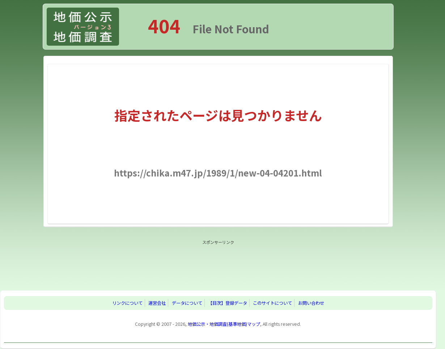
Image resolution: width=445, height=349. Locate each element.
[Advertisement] (218, 263)
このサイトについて (272, 303)
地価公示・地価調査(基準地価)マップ (224, 324)
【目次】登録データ (227, 303)
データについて (187, 303)
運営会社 (157, 303)
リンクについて (127, 303)
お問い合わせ (311, 303)
